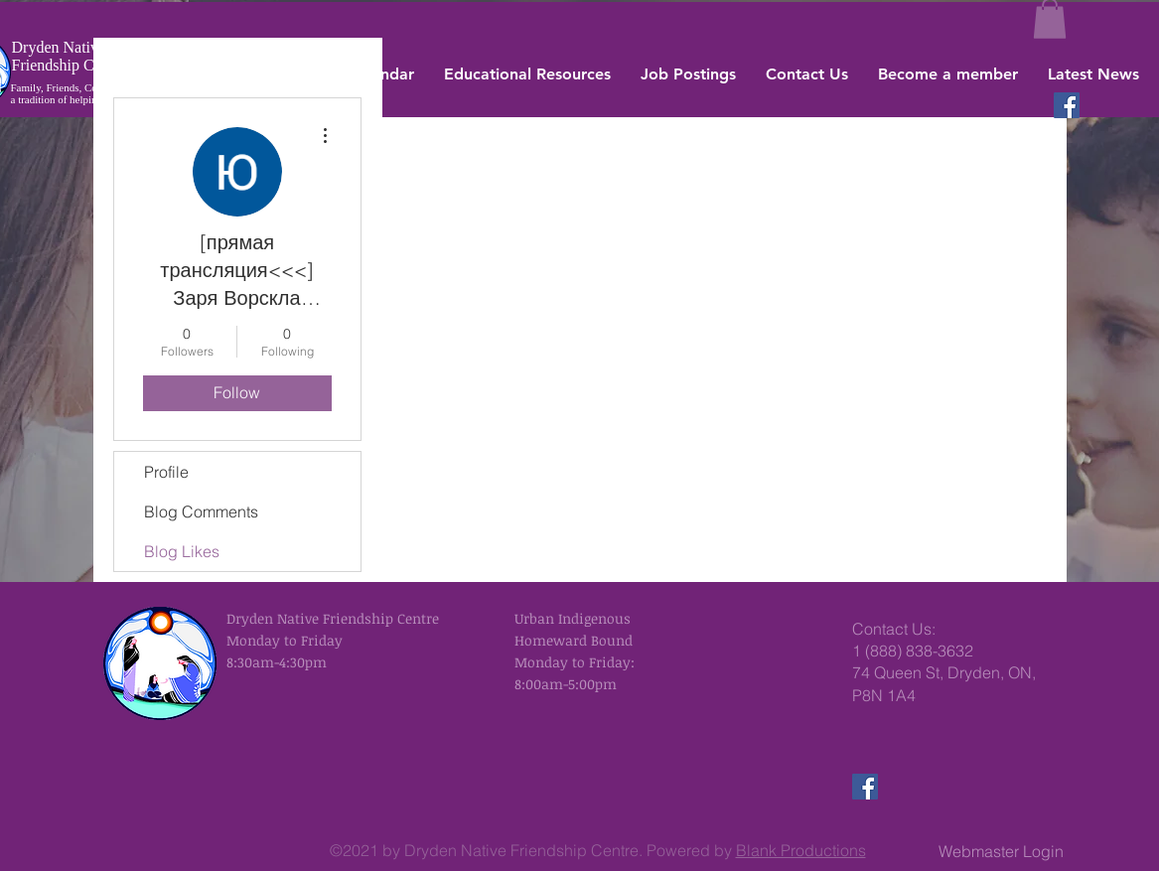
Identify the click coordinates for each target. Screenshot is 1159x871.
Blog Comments (201, 511)
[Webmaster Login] (1002, 851)
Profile (166, 472)
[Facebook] (1067, 105)
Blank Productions (801, 850)
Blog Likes (181, 551)
